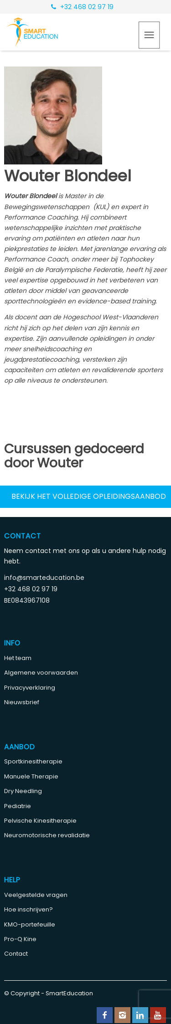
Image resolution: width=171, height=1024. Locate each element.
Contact (16, 953)
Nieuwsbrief (21, 702)
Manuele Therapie (31, 776)
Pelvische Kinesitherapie (40, 820)
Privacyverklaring (29, 687)
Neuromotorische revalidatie (47, 835)
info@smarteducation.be (44, 577)
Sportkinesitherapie (33, 761)
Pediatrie (17, 806)
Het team (17, 658)
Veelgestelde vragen (35, 895)
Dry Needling (23, 791)
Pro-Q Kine (20, 939)
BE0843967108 (27, 600)
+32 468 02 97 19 (82, 6)
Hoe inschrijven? (28, 909)
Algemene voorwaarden (41, 672)
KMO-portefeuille (29, 924)
